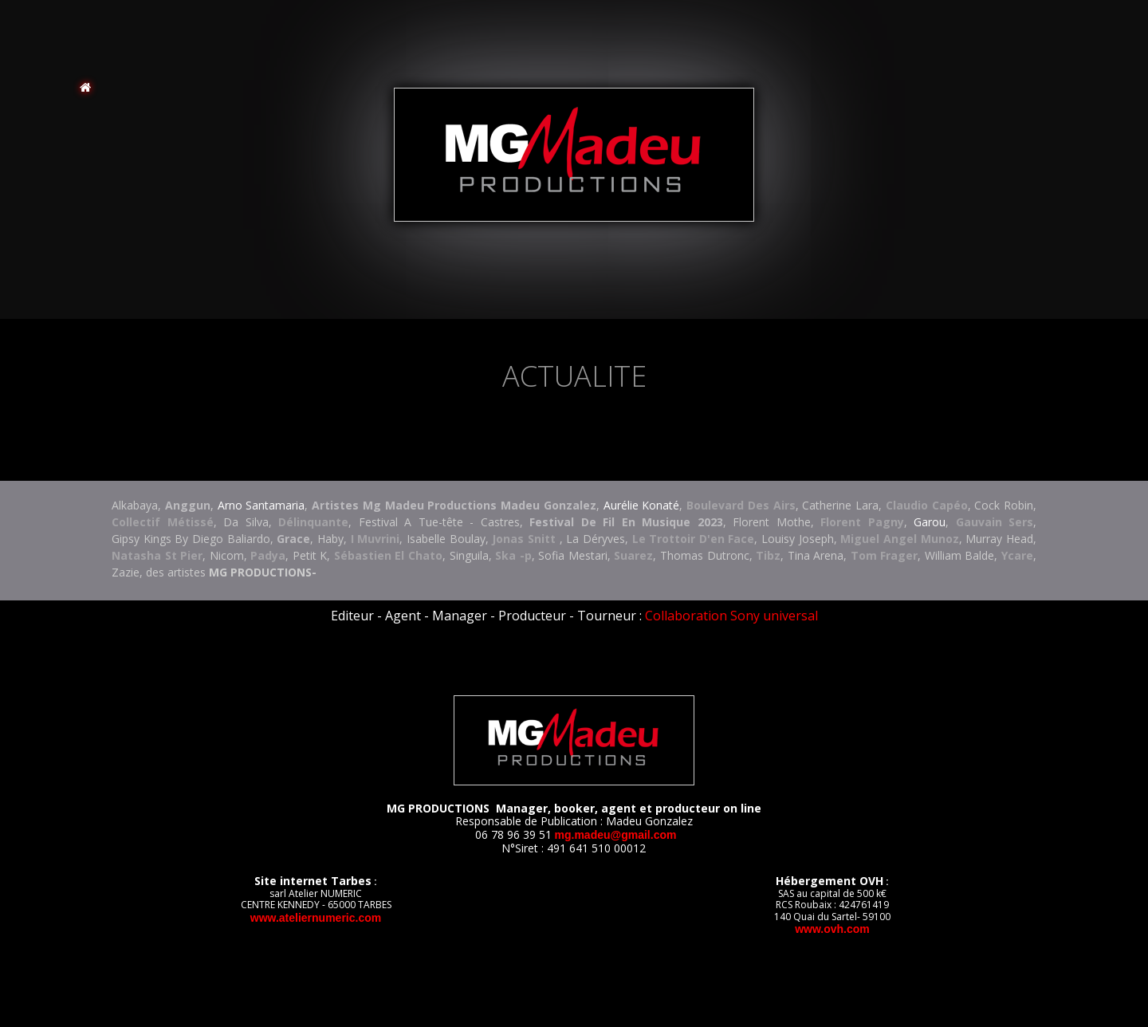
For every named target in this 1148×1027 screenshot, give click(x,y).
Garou (930, 521)
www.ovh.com (832, 929)
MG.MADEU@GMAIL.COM (616, 834)
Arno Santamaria (261, 505)
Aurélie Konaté (641, 505)
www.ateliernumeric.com (315, 917)
